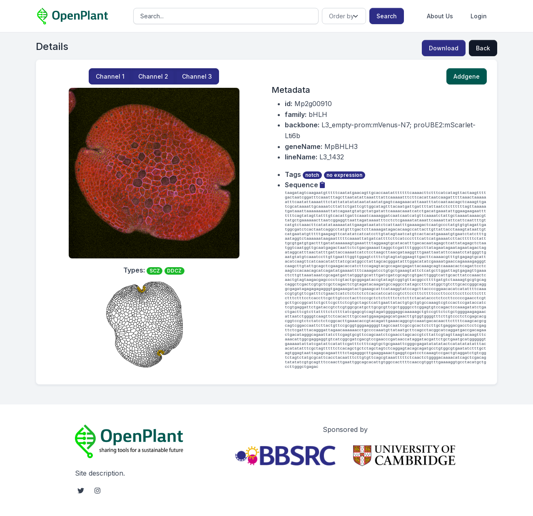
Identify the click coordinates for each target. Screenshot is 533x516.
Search (386, 16)
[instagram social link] (97, 491)
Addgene (466, 76)
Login (479, 16)
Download (443, 48)
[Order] (344, 16)
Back (483, 48)
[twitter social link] (81, 491)
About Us (440, 16)
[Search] (226, 16)
